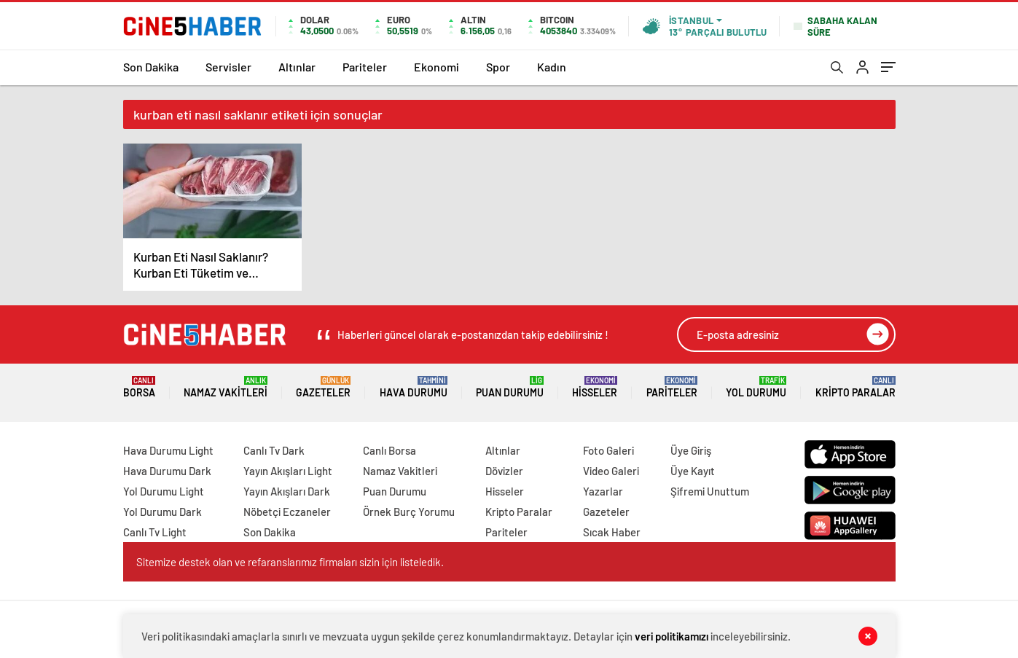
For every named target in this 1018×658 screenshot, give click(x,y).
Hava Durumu (413, 387)
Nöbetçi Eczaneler (287, 511)
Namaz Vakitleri (225, 387)
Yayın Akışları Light (287, 470)
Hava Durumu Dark (167, 470)
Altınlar (297, 67)
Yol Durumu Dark (162, 511)
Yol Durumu (756, 387)
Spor (498, 67)
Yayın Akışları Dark (286, 491)
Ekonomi (436, 67)
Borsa (139, 387)
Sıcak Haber (612, 531)
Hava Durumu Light (168, 450)
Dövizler (504, 470)
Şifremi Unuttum (709, 491)
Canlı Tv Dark (274, 450)
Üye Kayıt (692, 470)
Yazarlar (603, 491)
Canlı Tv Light (155, 531)
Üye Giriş (690, 450)
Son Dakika (151, 67)
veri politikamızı (671, 636)
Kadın (551, 67)
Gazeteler (323, 387)
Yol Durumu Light (163, 491)
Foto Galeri (608, 450)
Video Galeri (611, 470)
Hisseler (594, 387)
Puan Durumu (510, 387)
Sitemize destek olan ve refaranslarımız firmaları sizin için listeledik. (290, 561)
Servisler (228, 67)
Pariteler (364, 67)
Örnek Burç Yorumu (409, 511)
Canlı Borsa (389, 450)
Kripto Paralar (855, 387)
